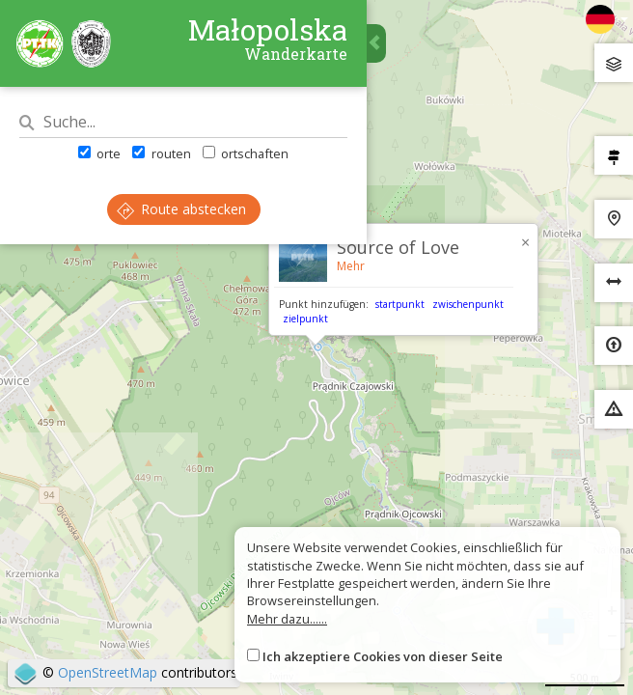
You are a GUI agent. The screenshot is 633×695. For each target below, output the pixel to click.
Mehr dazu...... (287, 618)
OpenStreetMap (107, 672)
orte (99, 153)
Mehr (351, 266)
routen (161, 153)
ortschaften (246, 153)
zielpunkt (305, 318)
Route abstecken (181, 209)
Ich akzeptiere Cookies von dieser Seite (382, 656)
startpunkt (400, 304)
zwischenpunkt (468, 304)
